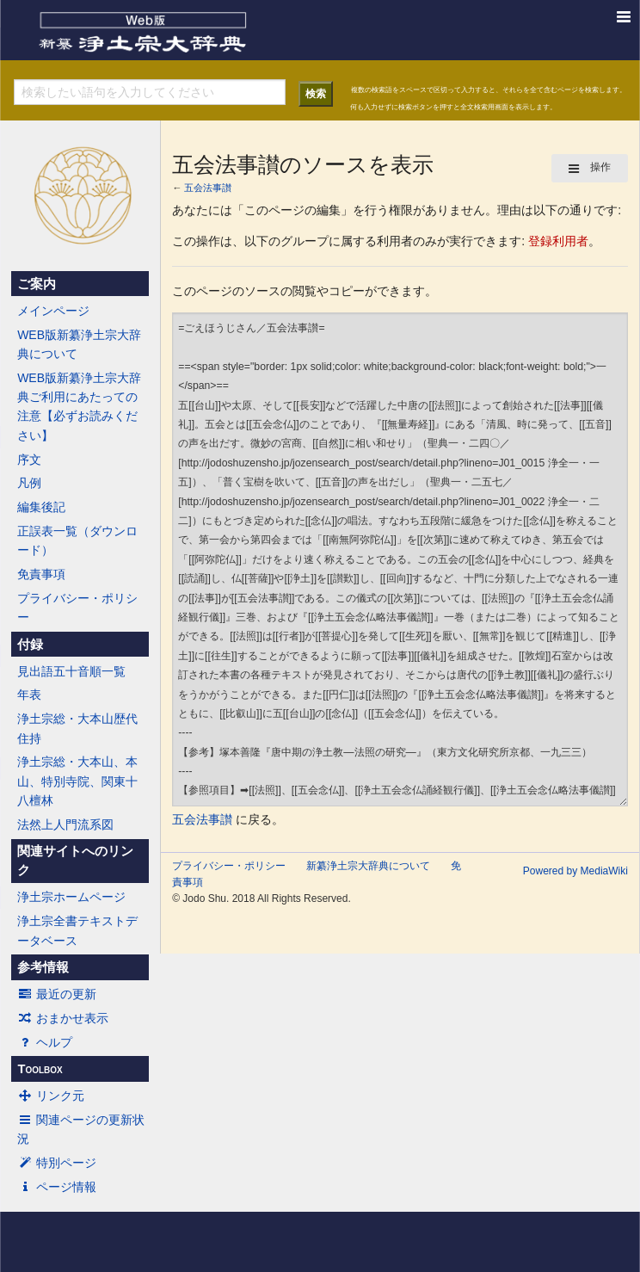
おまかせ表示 (62, 1018)
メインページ (53, 311)
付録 (30, 644)
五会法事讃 (207, 187)
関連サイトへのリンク (75, 860)
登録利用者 (558, 241)
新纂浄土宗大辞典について (368, 866)
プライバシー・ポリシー (77, 607)
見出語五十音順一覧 (71, 671)
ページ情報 (56, 1187)
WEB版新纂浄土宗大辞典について (79, 344)
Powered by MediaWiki (575, 871)
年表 (29, 694)
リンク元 (50, 1095)
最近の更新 (56, 994)
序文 (29, 459)
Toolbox (39, 1069)
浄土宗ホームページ (71, 897)
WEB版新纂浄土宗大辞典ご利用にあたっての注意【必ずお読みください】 (79, 406)
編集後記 (41, 507)
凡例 (29, 483)
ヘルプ (44, 1042)
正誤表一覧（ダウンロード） (77, 540)
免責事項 (41, 574)
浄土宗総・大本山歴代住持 (77, 728)
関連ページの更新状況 (81, 1129)
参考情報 (43, 967)
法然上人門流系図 (65, 824)
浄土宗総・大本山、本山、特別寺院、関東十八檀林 (77, 781)
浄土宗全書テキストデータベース (77, 930)
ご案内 (36, 284)
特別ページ (56, 1163)
